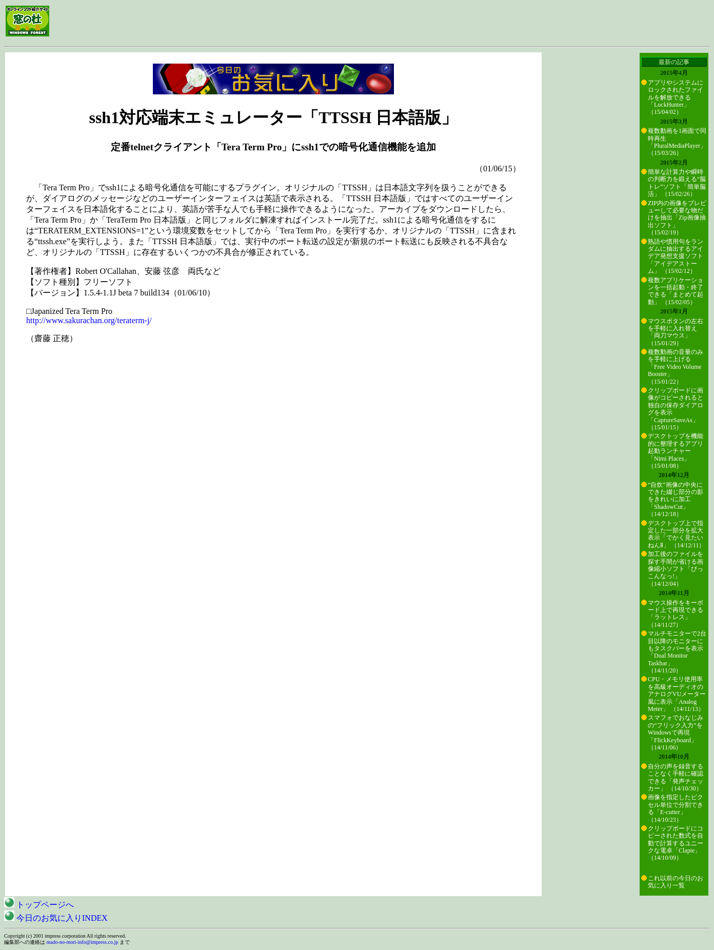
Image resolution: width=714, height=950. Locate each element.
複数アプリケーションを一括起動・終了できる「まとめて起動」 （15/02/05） (675, 291)
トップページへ (39, 904)
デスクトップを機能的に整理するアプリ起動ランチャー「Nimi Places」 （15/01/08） (675, 450)
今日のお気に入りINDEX (56, 918)
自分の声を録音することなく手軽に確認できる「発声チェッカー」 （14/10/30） (675, 777)
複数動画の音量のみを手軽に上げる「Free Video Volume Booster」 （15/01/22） (675, 366)
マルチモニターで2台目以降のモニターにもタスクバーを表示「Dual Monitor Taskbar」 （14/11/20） (677, 652)
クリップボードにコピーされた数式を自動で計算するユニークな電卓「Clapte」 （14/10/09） (675, 843)
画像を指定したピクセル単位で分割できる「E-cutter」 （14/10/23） (675, 808)
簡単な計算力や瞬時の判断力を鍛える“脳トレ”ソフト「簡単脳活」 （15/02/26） (677, 182)
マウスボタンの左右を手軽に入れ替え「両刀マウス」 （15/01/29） (675, 332)
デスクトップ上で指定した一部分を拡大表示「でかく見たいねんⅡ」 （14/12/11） (676, 534)
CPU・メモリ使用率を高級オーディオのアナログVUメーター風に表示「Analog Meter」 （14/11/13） (677, 694)
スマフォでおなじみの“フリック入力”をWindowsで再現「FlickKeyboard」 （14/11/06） (675, 732)
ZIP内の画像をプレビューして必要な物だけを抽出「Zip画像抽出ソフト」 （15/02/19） (677, 218)
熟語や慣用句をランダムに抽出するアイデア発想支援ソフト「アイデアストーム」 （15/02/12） (675, 256)
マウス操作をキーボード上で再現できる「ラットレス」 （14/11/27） (675, 613)
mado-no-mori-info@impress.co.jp (82, 942)
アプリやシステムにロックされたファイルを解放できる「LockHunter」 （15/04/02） (675, 97)
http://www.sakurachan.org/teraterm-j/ (89, 320)
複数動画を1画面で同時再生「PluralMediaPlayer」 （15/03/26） (677, 141)
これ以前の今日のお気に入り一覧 (675, 882)
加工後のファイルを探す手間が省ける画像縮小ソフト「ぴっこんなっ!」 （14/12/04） (675, 568)
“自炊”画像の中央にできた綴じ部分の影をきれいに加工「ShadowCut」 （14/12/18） (675, 499)
